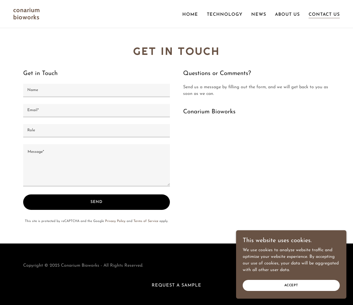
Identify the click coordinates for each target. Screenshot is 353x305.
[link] (92, 18)
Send (96, 202)
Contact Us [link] (324, 14)
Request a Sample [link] (176, 285)
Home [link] (190, 14)
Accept (291, 285)
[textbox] (96, 90)
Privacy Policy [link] (115, 221)
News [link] (258, 14)
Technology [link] (224, 14)
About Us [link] (287, 14)
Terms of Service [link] (145, 221)
